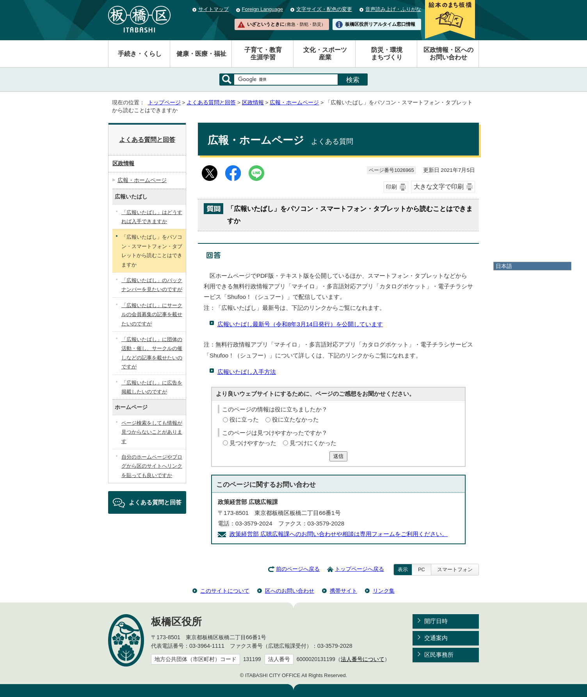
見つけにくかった (313, 443)
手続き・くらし (140, 53)
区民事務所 (439, 654)
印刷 (391, 187)
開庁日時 (436, 621)
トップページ (164, 102)
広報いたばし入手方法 (246, 371)
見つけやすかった (252, 443)
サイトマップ (213, 9)
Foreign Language (262, 9)
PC (421, 569)
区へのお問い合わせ (289, 591)
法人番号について (362, 659)
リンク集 (384, 591)
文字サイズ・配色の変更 (324, 9)
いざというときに (286, 24)
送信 (338, 456)
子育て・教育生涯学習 (263, 53)
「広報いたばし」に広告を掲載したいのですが (151, 387)
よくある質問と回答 (211, 102)
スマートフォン (455, 569)
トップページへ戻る (359, 569)
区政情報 (253, 102)
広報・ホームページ (294, 102)
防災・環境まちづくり (386, 53)
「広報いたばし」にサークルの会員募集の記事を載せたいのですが (151, 314)
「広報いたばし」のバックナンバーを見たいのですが (151, 284)
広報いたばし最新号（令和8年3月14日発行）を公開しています (300, 324)
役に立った (244, 419)
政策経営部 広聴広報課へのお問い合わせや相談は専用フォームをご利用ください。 (338, 534)
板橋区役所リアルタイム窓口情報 (380, 24)
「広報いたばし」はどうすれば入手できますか (151, 216)
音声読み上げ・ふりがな (393, 9)
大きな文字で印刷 (439, 186)
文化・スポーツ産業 (325, 53)
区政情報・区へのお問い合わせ (448, 53)
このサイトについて (224, 591)
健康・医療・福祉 (201, 53)
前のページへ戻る (298, 569)
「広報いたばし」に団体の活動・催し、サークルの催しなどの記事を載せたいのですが (151, 353)
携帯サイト (343, 591)
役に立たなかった (295, 419)
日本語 (504, 266)
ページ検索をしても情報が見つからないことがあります (151, 432)
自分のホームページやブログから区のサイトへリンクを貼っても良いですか (151, 466)
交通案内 (436, 637)
